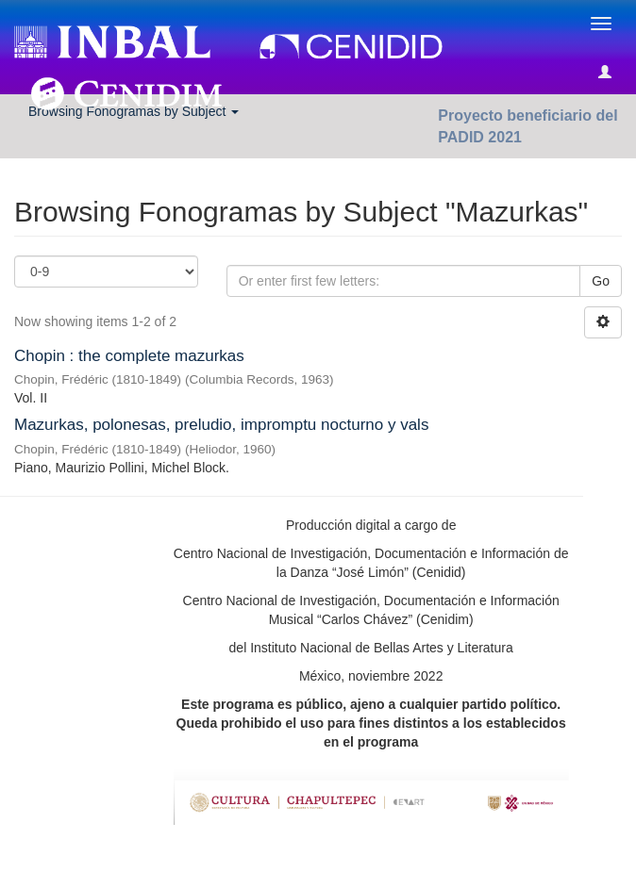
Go (601, 280)
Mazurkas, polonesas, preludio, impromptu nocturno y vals (221, 425)
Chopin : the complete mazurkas (129, 356)
